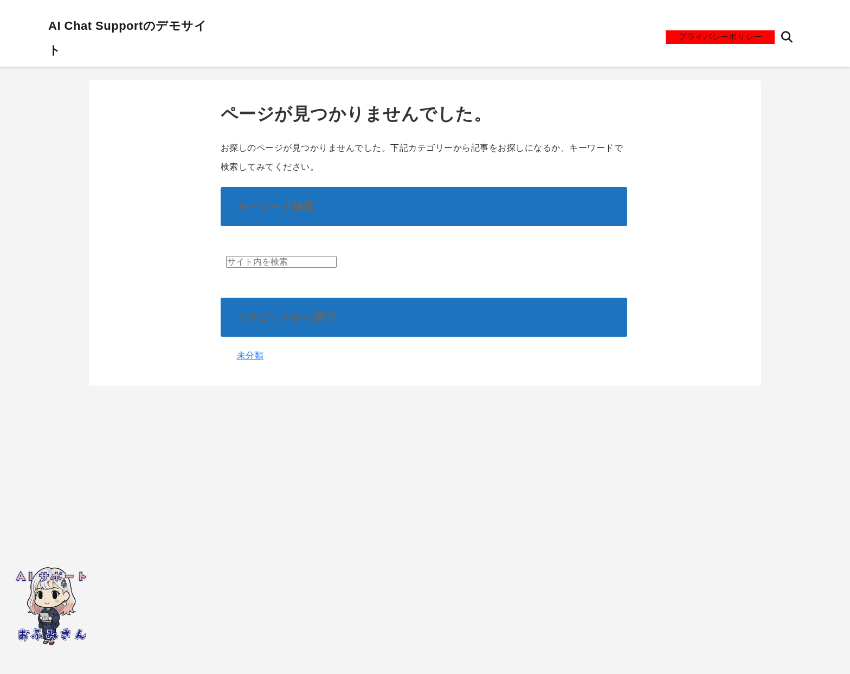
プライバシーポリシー (720, 36)
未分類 (250, 355)
